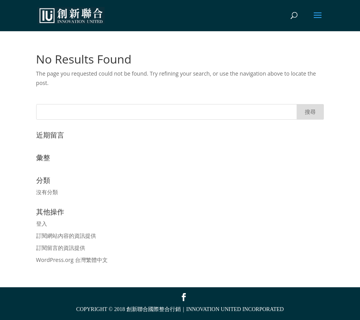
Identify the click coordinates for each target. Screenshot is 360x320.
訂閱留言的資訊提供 (60, 247)
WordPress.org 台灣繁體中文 (72, 259)
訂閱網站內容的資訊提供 (66, 235)
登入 (41, 223)
